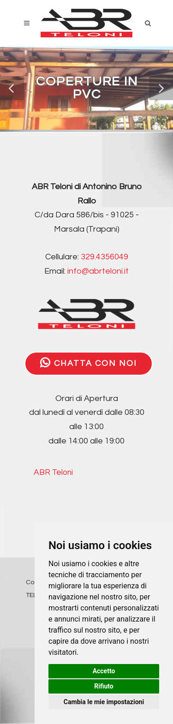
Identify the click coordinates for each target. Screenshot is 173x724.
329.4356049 (104, 256)
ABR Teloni (53, 472)
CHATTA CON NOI (88, 362)
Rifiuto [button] (103, 686)
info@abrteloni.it (98, 271)
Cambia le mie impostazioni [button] (104, 702)
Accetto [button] (104, 671)
